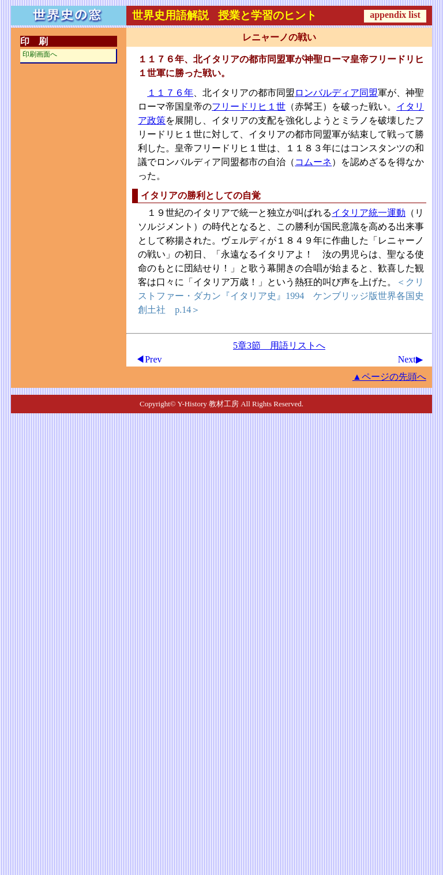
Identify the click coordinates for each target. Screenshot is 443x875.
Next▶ (410, 359)
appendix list (395, 15)
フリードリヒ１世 (249, 106)
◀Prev (149, 359)
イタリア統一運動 (369, 213)
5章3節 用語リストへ (279, 345)
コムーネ (313, 162)
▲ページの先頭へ (389, 377)
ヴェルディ (244, 240)
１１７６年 (170, 93)
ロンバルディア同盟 (336, 93)
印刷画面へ (39, 54)
